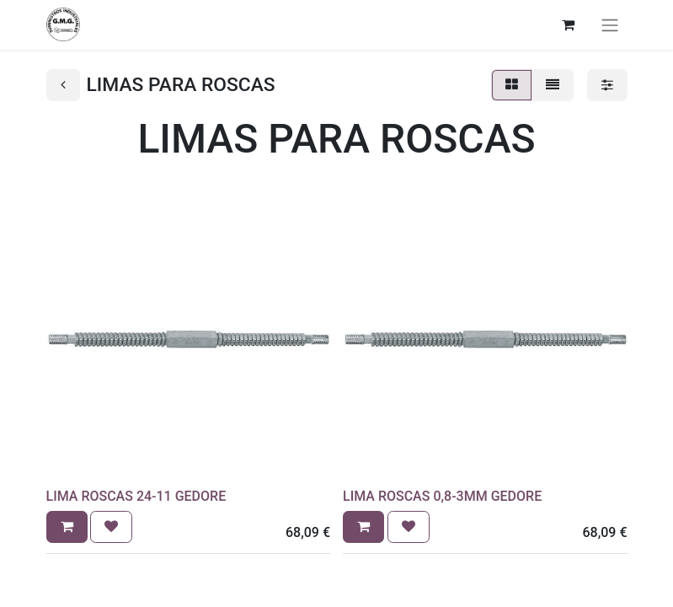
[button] (67, 527)
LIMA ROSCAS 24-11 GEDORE (136, 496)
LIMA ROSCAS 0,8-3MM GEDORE (442, 496)
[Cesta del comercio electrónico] (568, 24)
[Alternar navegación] (610, 25)
